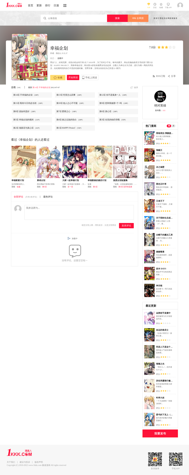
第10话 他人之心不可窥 (70, 103)
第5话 (44, 187)
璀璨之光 (160, 364)
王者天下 (160, 201)
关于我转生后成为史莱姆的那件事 (171, 218)
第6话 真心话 (109, 111)
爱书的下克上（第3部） (167, 415)
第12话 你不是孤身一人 (113, 95)
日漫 (56, 5)
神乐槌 (159, 286)
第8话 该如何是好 (25, 111)
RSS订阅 (160, 76)
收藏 (57, 77)
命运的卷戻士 (162, 330)
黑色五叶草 (161, 184)
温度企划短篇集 (120, 180)
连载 (16, 87)
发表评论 (126, 225)
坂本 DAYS (161, 269)
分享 (173, 76)
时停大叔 (160, 398)
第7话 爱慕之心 (67, 111)
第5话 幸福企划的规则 (27, 120)
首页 (30, 5)
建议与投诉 (25, 462)
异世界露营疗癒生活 (165, 381)
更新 (39, 5)
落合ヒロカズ (61, 53)
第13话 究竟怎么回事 (69, 95)
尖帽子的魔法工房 (164, 235)
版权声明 (39, 462)
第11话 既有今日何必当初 (28, 103)
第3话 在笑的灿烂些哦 (113, 120)
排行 (47, 5)
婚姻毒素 (160, 252)
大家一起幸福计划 (70, 180)
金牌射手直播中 (163, 313)
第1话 (95, 187)
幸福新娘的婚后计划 (97, 180)
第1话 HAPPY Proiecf (69, 128)
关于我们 (11, 462)
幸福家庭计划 (18, 180)
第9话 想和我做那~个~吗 (114, 103)
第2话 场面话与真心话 (27, 128)
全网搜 (138, 18)
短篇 (18, 187)
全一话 (70, 187)
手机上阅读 (91, 77)
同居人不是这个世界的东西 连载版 (172, 347)
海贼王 (159, 150)
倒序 (136, 87)
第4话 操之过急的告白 (70, 120)
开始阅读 (73, 77)
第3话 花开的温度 (125, 187)
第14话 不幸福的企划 (41, 87)
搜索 (117, 18)
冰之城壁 (160, 167)
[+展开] (118, 68)
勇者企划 (41, 180)
